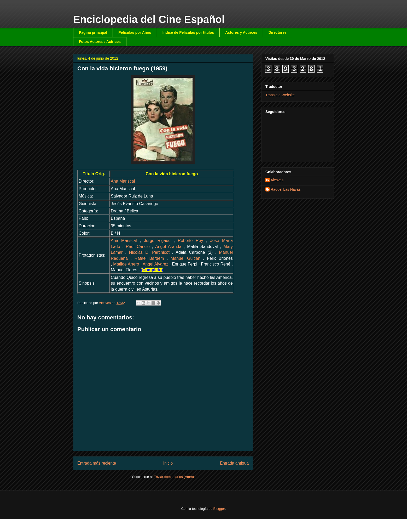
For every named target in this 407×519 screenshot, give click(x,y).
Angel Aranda (168, 246)
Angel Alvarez (155, 264)
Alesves (277, 180)
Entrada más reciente (96, 463)
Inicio (168, 463)
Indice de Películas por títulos (188, 32)
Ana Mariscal (123, 181)
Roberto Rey (190, 240)
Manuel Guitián (185, 258)
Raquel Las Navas (285, 189)
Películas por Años (134, 32)
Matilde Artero (126, 264)
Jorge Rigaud (157, 240)
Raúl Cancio (138, 246)
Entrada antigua (234, 463)
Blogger (219, 509)
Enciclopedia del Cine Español (149, 19)
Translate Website (280, 95)
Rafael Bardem (149, 258)
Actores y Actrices (241, 32)
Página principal (93, 32)
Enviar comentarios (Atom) (174, 477)
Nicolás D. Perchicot (149, 252)
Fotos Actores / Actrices (100, 42)
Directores (278, 32)
